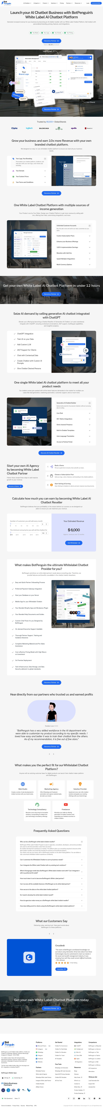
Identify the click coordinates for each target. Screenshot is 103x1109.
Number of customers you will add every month (26, 521)
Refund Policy (29, 1105)
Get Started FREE (96, 3)
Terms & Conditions (6, 1105)
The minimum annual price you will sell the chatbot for (28, 530)
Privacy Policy (15, 1105)
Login (87, 3)
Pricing (62, 3)
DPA (35, 1105)
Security (23, 1105)
